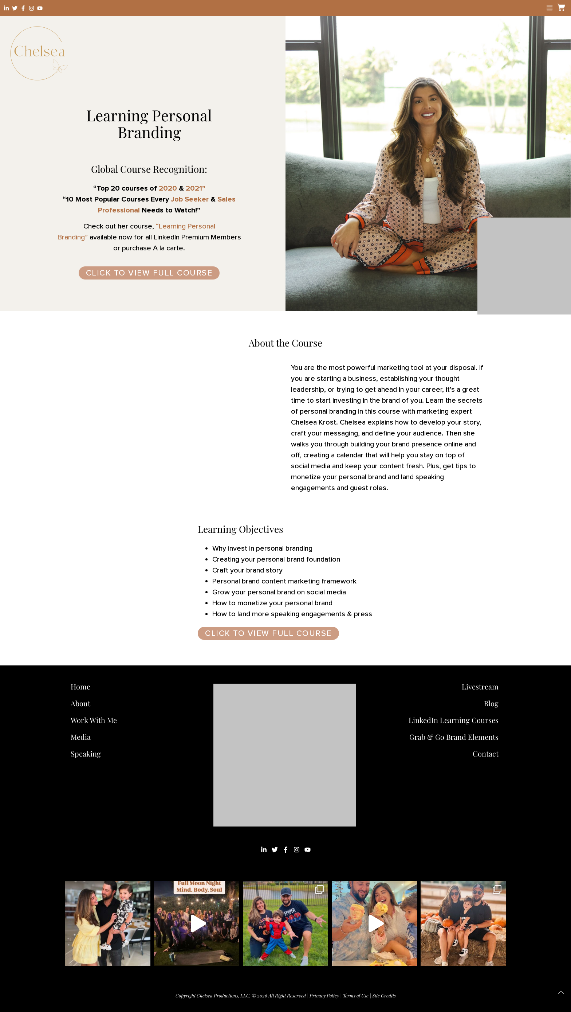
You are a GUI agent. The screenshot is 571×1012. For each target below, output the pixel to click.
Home (80, 686)
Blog (491, 703)
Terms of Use (356, 995)
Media (81, 737)
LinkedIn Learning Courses (454, 720)
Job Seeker (190, 199)
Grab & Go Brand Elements (454, 737)
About (80, 703)
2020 (167, 188)
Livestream (480, 686)
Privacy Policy (324, 995)
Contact (486, 753)
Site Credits (384, 995)
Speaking (86, 753)
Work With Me (96, 720)
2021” (194, 188)
